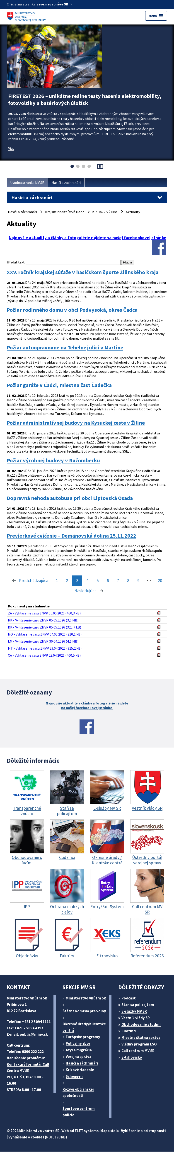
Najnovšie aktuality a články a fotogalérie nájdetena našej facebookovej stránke (87, 237)
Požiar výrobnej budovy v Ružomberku (53, 460)
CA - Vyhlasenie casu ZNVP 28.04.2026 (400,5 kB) (44, 655)
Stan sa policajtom (137, 1004)
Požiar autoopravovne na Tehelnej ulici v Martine (65, 347)
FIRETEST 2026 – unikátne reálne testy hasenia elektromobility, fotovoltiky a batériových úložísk (84, 100)
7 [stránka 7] (118, 580)
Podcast (128, 998)
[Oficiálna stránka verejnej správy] (55, 4)
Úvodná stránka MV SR (27, 182)
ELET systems (87, 1130)
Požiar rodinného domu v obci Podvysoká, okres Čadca (72, 310)
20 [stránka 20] (160, 580)
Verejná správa (78, 1056)
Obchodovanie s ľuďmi (141, 1024)
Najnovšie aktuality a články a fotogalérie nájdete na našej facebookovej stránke (87, 705)
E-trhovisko (131, 1057)
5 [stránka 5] (98, 580)
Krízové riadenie (80, 1069)
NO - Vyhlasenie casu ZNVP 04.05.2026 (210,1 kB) (45, 634)
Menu (156, 15)
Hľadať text (16, 262)
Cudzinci (128, 1030)
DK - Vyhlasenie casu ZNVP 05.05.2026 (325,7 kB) (44, 627)
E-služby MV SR (134, 1011)
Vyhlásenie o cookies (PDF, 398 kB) (37, 1137)
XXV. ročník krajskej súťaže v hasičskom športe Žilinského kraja (82, 272)
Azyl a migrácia (79, 1050)
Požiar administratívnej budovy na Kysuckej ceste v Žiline (76, 422)
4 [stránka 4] (87, 580)
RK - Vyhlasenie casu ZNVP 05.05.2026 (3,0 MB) (43, 620)
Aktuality (133, 212)
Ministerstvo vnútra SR (86, 998)
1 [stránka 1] (57, 580)
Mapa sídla (109, 1130)
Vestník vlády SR (135, 1017)
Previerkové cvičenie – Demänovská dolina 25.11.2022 (71, 535)
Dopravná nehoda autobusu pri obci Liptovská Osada (70, 498)
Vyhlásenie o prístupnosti (143, 1130)
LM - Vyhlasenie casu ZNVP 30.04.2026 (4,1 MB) (43, 641)
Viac (11, 148)
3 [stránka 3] (77, 580)
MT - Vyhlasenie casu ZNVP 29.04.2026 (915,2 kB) (45, 648)
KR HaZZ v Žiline (105, 212)
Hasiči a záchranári (66, 182)
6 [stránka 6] (108, 580)
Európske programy (83, 1036)
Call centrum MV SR (138, 1050)
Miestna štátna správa (140, 1037)
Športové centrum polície (79, 1111)
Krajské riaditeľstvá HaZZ (64, 212)
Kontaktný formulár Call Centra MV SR (28, 1067)
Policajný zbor (78, 1043)
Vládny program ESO (139, 1044)
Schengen (74, 1076)
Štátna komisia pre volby (84, 1011)
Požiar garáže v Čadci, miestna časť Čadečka (59, 385)
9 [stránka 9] (138, 580)
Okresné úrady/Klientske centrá (84, 1027)
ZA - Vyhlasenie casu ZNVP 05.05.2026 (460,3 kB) (44, 613)
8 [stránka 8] (128, 580)
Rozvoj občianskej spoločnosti (78, 1092)
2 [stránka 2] (67, 580)
